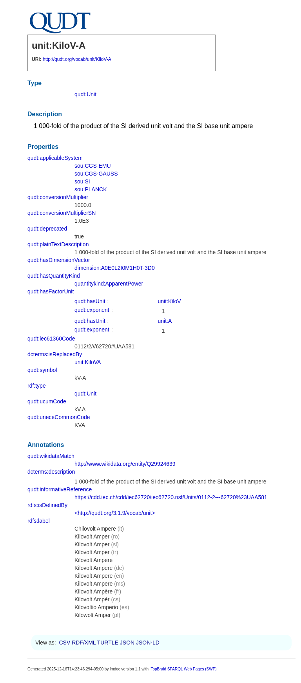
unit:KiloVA (87, 362)
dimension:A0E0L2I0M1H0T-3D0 (114, 268)
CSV (64, 642)
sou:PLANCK (90, 189)
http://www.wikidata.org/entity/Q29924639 (125, 464)
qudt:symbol (42, 370)
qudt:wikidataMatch (50, 456)
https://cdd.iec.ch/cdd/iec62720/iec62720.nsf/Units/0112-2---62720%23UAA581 (170, 497)
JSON (127, 642)
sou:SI (82, 181)
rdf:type (36, 386)
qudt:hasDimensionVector (58, 260)
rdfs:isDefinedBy (47, 505)
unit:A (165, 321)
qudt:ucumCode (46, 401)
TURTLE (107, 642)
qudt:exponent (91, 310)
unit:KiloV (169, 301)
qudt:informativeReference (59, 489)
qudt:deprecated (47, 228)
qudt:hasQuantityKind (53, 276)
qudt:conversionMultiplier (57, 197)
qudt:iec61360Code (51, 338)
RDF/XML (84, 642)
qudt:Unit (85, 94)
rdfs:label (38, 521)
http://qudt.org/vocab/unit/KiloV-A (77, 59)
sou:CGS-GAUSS (96, 173)
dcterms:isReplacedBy (54, 354)
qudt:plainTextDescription (58, 244)
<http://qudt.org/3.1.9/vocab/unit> (114, 513)
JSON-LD (148, 642)
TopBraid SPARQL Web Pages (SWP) (183, 669)
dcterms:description (51, 472)
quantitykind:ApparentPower (108, 283)
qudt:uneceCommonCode (58, 417)
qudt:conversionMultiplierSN (61, 213)
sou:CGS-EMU (92, 166)
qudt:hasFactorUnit (50, 291)
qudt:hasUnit (89, 301)
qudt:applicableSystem (55, 158)
